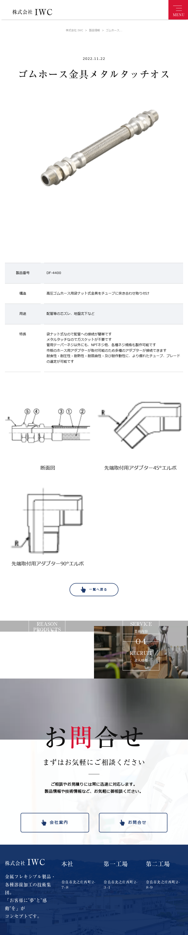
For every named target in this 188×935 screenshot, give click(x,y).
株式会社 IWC (74, 30)
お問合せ (137, 823)
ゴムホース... (111, 30)
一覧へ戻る (98, 589)
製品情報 (91, 30)
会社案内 (59, 823)
